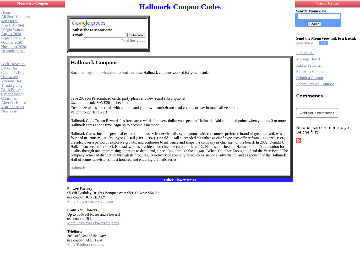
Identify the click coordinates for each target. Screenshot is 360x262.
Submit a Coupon (309, 78)
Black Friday (11, 90)
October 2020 (11, 42)
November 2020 (13, 47)
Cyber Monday (12, 94)
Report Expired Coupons (315, 84)
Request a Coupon (310, 72)
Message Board (308, 59)
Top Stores (9, 21)
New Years (9, 111)
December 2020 (13, 51)
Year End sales (12, 107)
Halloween (9, 77)
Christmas (9, 98)
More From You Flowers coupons (93, 223)
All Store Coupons (15, 17)
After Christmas (13, 103)
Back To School (13, 64)
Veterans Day (11, 81)
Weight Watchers (14, 29)
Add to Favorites (309, 65)
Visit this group (133, 40)
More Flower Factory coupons (90, 201)
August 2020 (11, 34)
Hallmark (78, 168)
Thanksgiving (11, 85)
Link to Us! (305, 53)
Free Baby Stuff (13, 25)
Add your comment (317, 113)
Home (6, 12)
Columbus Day (12, 72)
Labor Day (9, 68)
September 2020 (13, 38)
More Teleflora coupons (85, 244)
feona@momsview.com (99, 72)
